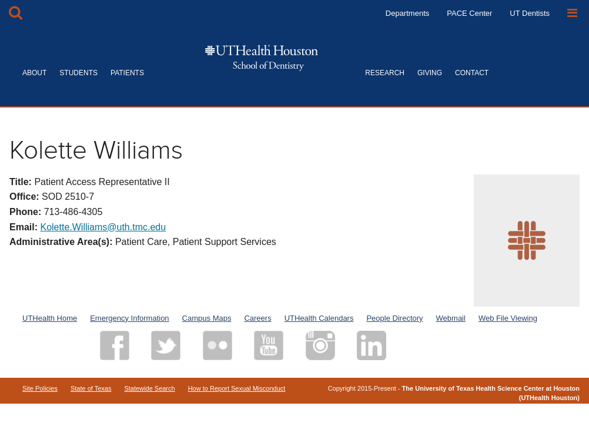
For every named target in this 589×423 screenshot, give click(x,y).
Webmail (451, 318)
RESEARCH (384, 73)
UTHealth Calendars (319, 318)
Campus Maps (207, 318)
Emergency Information (129, 318)
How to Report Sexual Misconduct (237, 388)
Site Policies (40, 388)
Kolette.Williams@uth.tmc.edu (103, 227)
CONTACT (471, 73)
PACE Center (469, 13)
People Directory (394, 318)
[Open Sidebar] (572, 13)
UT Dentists (530, 13)
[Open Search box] (15, 13)
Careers (257, 318)
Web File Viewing (507, 318)
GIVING (429, 73)
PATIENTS (127, 73)
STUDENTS (78, 73)
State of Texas (91, 388)
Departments (407, 13)
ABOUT (34, 73)
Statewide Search (149, 388)
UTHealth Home (49, 318)
